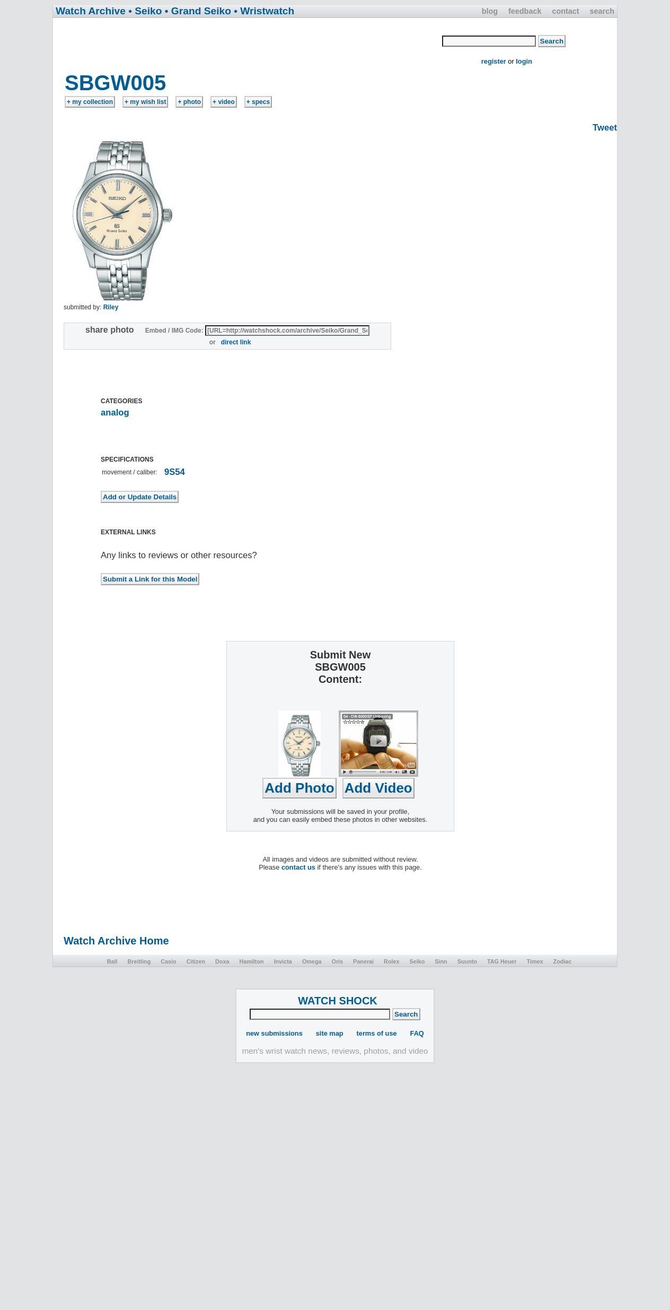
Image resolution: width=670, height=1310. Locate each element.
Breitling (139, 961)
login (524, 61)
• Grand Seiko (198, 10)
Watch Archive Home (116, 941)
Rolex (391, 961)
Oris (337, 961)
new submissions (274, 1033)
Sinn (441, 961)
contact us (298, 867)
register (493, 61)
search (602, 11)
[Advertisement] (248, 44)
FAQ (417, 1033)
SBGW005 (115, 82)
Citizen (196, 961)
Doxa (222, 961)
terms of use (377, 1033)
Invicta (283, 961)
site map (329, 1033)
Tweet (605, 128)
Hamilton (251, 961)
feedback (524, 11)
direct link (236, 342)
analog (115, 412)
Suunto (467, 961)
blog (490, 11)
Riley (111, 307)
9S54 (174, 472)
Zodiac (562, 961)
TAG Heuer (502, 961)
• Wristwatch (264, 10)
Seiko (417, 961)
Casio (168, 961)
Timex (535, 961)
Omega (312, 961)
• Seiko (145, 10)
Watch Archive (91, 10)
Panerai (363, 961)
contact (565, 11)
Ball (112, 961)
